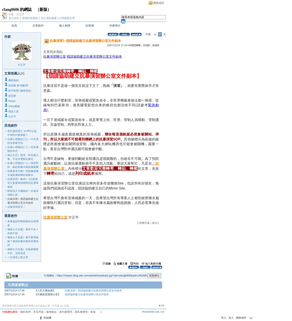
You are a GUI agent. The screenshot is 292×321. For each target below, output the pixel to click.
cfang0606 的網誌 (17, 9)
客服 (93, 311)
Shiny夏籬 (14, 106)
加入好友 (14, 18)
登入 (223, 317)
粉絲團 (47, 317)
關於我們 (25, 311)
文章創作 (38, 25)
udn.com (159, 311)
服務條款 (51, 311)
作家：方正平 (16, 14)
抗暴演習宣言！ (16, 206)
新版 (43, 9)
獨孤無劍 (13, 80)
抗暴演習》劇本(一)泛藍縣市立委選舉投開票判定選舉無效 (22, 183)
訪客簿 (90, 25)
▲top (161, 305)
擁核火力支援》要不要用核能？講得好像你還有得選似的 (22, 241)
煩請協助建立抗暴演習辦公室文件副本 (94, 56)
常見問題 (38, 311)
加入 (231, 317)
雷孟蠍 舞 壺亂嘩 (18, 85)
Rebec (12, 101)
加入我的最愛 (49, 18)
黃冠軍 (12, 95)
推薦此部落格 (30, 18)
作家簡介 (115, 25)
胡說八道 (13, 111)
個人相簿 (64, 25)
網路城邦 (158, 3)
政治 (154, 222)
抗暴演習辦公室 (54, 56)
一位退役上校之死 (17, 257)
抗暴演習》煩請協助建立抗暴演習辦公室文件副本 (93, 290)
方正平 (22, 64)
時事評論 (144, 222)
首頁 (14, 25)
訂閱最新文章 (67, 18)
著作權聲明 (65, 311)
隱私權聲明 (81, 311)
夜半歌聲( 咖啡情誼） (20, 90)
